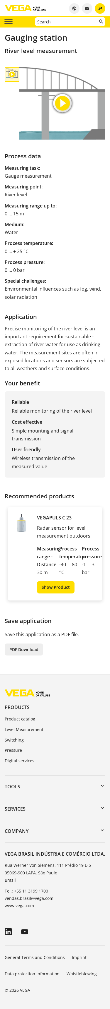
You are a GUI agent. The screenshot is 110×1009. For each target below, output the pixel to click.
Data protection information (32, 974)
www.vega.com (19, 905)
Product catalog (20, 719)
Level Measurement (24, 729)
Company (16, 831)
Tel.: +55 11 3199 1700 (26, 891)
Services (15, 809)
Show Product (56, 587)
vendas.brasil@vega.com (29, 898)
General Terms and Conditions (35, 957)
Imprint (79, 957)
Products (17, 707)
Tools (12, 786)
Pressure (13, 750)
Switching (14, 740)
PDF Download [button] (23, 649)
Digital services (19, 760)
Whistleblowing (82, 974)
